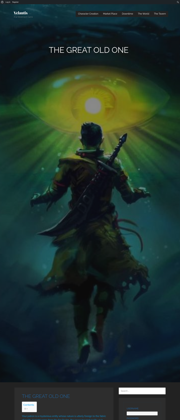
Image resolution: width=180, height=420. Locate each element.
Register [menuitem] (15, 2)
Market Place (110, 13)
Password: (133, 418)
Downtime (127, 13)
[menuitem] (2, 2)
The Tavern (160, 13)
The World (143, 13)
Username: (133, 408)
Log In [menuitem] (8, 2)
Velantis (21, 12)
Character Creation (88, 13)
